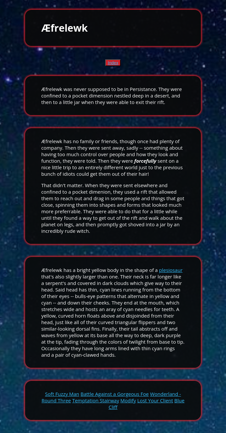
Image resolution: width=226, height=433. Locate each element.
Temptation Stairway (95, 400)
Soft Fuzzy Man (62, 394)
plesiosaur (170, 270)
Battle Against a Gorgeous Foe (114, 394)
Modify (128, 400)
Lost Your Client (155, 400)
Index (113, 62)
